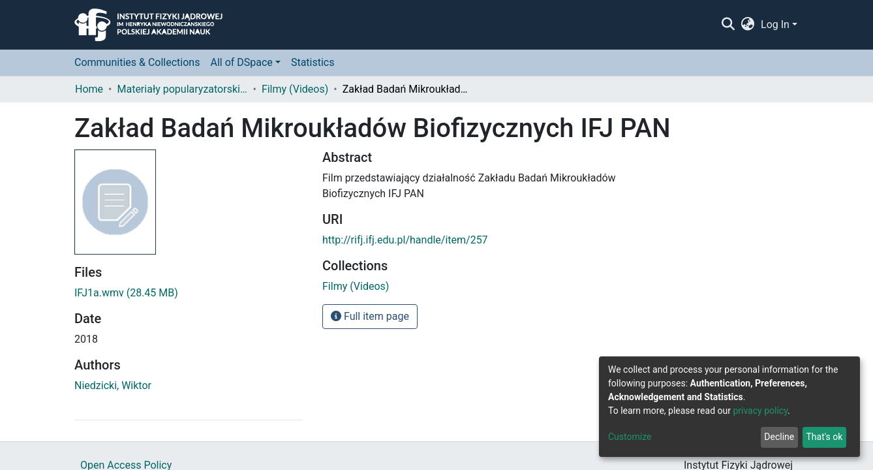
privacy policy (760, 410)
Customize (629, 436)
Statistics (313, 62)
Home (89, 89)
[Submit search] (728, 25)
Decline (779, 436)
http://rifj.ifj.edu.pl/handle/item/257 (405, 240)
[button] (748, 25)
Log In (775, 24)
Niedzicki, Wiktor (112, 385)
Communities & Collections (137, 62)
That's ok (824, 436)
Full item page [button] (370, 316)
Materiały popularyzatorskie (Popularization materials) (182, 89)
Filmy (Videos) (295, 89)
